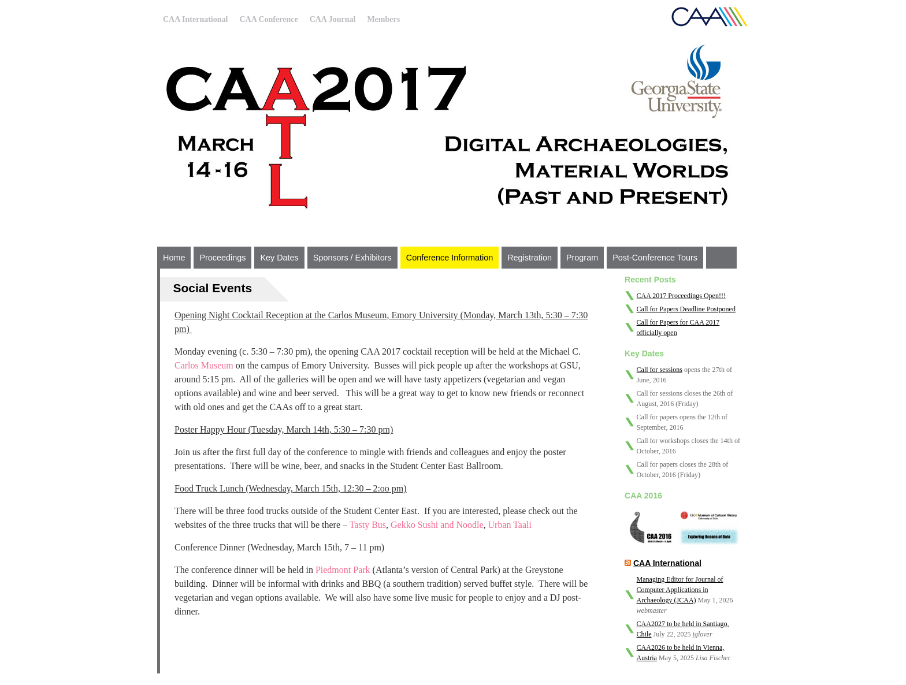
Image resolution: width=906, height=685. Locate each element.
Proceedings (222, 257)
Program (582, 257)
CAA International (195, 19)
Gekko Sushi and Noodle (437, 525)
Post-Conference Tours (654, 257)
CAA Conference (268, 19)
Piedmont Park (342, 570)
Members (383, 19)
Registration (529, 257)
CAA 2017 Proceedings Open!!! (681, 296)
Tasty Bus (368, 525)
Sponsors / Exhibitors (352, 257)
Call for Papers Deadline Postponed (686, 309)
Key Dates (279, 257)
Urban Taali (510, 525)
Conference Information (449, 257)
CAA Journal (333, 19)
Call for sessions (659, 370)
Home (174, 257)
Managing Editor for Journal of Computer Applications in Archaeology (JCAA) (680, 589)
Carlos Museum (203, 365)
